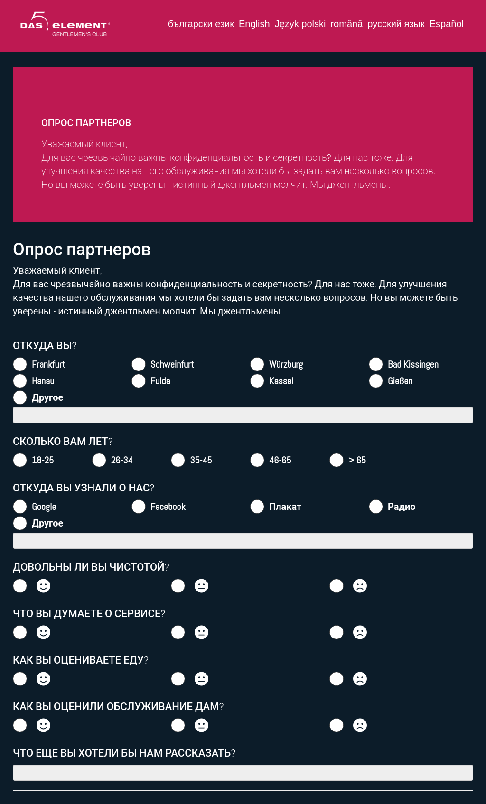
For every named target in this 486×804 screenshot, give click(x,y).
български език (201, 23)
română (346, 23)
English (254, 23)
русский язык (395, 23)
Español (447, 23)
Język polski (300, 23)
